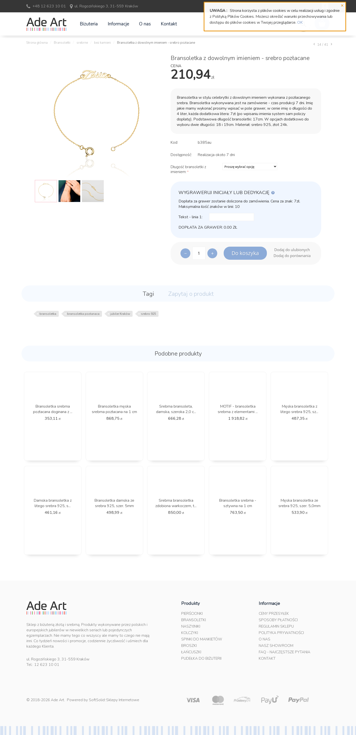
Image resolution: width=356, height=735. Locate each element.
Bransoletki (62, 42)
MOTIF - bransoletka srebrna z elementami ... (238, 409)
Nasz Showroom (276, 645)
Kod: (174, 142)
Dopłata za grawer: (200, 227)
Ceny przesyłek (274, 613)
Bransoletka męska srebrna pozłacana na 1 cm (114, 409)
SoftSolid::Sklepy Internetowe (114, 699)
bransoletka (48, 314)
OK (300, 22)
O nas (145, 24)
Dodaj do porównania (292, 255)
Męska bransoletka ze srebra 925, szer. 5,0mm (299, 503)
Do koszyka (245, 253)
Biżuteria (89, 24)
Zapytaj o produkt (191, 294)
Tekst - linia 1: (190, 217)
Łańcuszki (191, 652)
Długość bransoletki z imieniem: (188, 169)
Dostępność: (181, 155)
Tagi (148, 294)
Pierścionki (192, 613)
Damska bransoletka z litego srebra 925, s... (53, 503)
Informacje (118, 24)
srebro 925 (148, 314)
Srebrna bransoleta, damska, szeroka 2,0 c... (176, 409)
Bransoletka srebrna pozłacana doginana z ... (52, 409)
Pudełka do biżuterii (201, 658)
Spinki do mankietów (201, 639)
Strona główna (37, 42)
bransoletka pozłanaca (83, 314)
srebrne (82, 42)
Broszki (189, 645)
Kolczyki (189, 632)
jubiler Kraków (120, 314)
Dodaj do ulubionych (292, 249)
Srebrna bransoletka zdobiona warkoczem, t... (176, 503)
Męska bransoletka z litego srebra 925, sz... (299, 409)
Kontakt (169, 24)
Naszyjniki (190, 626)
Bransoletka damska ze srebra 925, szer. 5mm (114, 503)
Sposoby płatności (278, 619)
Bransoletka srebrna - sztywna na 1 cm (237, 503)
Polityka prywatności (281, 632)
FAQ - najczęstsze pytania (284, 652)
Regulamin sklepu (276, 626)
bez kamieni (102, 42)
